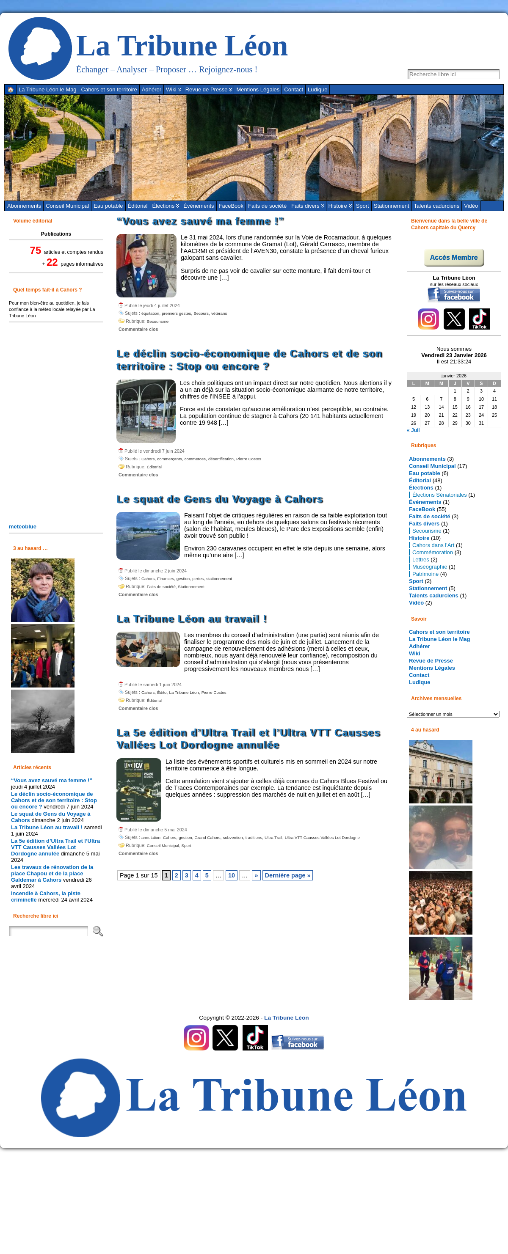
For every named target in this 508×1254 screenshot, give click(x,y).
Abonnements (24, 206)
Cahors (148, 458)
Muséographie (429, 567)
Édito (161, 692)
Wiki (414, 653)
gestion (183, 578)
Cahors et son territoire (439, 632)
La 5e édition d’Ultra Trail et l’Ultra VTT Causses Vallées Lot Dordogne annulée (55, 847)
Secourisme (157, 321)
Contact (419, 675)
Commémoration (432, 552)
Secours (201, 313)
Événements (198, 206)
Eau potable (108, 206)
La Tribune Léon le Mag (439, 639)
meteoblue (22, 526)
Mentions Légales (432, 668)
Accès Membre (453, 257)
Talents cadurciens (437, 206)
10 (231, 875)
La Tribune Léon (182, 45)
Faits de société (267, 206)
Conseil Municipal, (164, 845)
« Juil (413, 430)
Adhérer (419, 646)
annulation (150, 837)
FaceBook (231, 206)
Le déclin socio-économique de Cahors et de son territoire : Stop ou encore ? (54, 800)
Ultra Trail (273, 837)
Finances (165, 578)
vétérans (219, 313)
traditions (254, 837)
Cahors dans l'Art (433, 545)
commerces (195, 458)
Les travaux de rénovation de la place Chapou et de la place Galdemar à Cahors (52, 873)
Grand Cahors (208, 837)
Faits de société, (162, 586)
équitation (150, 313)
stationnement (219, 578)
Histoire (338, 206)
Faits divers (305, 206)
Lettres (420, 559)
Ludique (420, 682)
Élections (163, 206)
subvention (233, 837)
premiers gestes (176, 313)
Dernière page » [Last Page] (288, 875)
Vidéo (471, 206)
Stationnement (391, 206)
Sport (362, 206)
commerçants (169, 458)
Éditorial (138, 206)
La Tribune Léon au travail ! (47, 827)
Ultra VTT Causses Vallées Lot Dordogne (322, 837)
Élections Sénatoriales (439, 495)
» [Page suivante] (256, 875)
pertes (198, 578)
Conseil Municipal (67, 206)
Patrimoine (425, 574)
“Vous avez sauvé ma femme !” (51, 780)
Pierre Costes (248, 458)
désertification (221, 458)
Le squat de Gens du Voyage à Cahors (219, 499)
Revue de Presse (431, 660)
